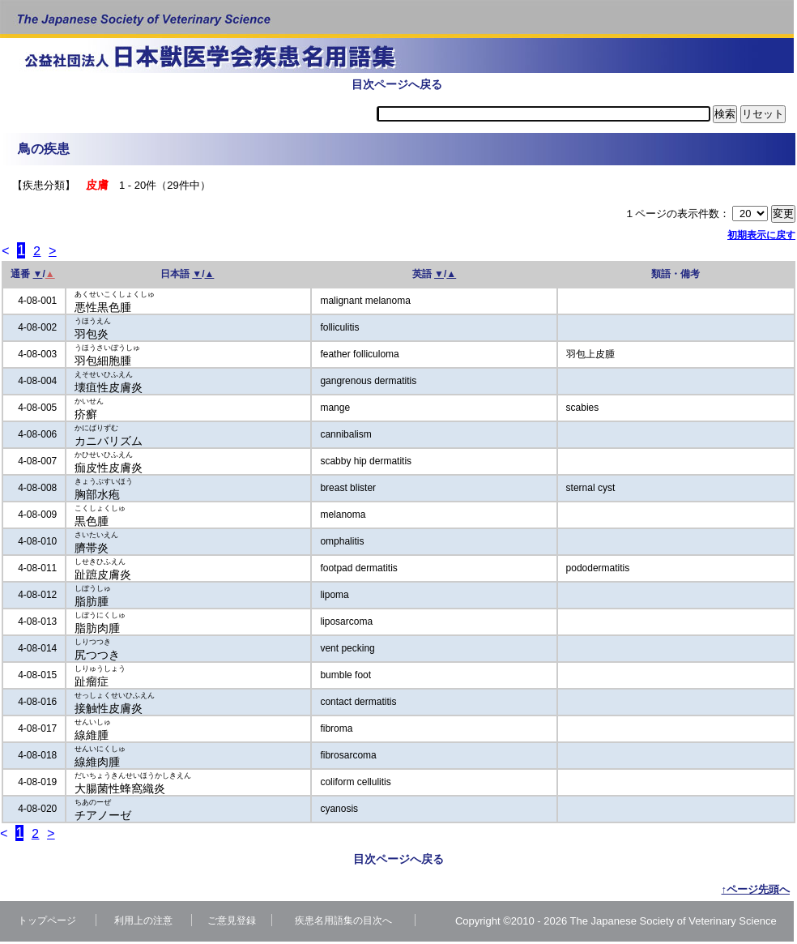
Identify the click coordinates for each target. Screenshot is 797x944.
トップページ (47, 923)
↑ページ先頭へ (756, 892)
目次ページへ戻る (397, 84)
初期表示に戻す (761, 235)
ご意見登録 (231, 923)
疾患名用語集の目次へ (343, 923)
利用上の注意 (143, 923)
